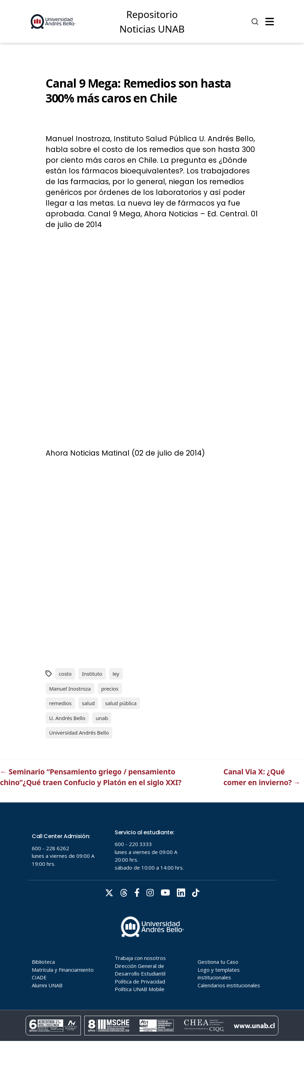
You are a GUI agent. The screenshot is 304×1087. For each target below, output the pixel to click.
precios (109, 688)
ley (116, 673)
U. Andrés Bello (67, 718)
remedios (60, 703)
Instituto (92, 673)
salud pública (120, 703)
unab (102, 718)
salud (88, 703)
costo (65, 673)
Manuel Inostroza (70, 688)
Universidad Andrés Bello (79, 732)
